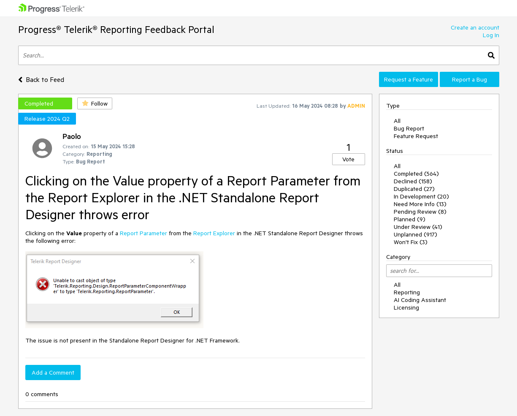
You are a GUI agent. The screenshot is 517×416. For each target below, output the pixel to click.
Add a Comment (53, 372)
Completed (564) (416, 173)
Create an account (475, 27)
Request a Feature (408, 79)
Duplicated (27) (414, 189)
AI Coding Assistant (420, 300)
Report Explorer (214, 233)
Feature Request (416, 136)
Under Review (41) (418, 227)
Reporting (407, 292)
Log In (491, 35)
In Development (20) (421, 196)
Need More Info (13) (420, 204)
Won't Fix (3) (411, 242)
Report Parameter (143, 233)
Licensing (406, 307)
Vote (348, 159)
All (397, 121)
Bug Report (409, 128)
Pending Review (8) (420, 211)
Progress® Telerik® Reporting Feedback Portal (116, 29)
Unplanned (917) (415, 234)
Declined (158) (413, 181)
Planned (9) (409, 219)
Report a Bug (469, 79)
